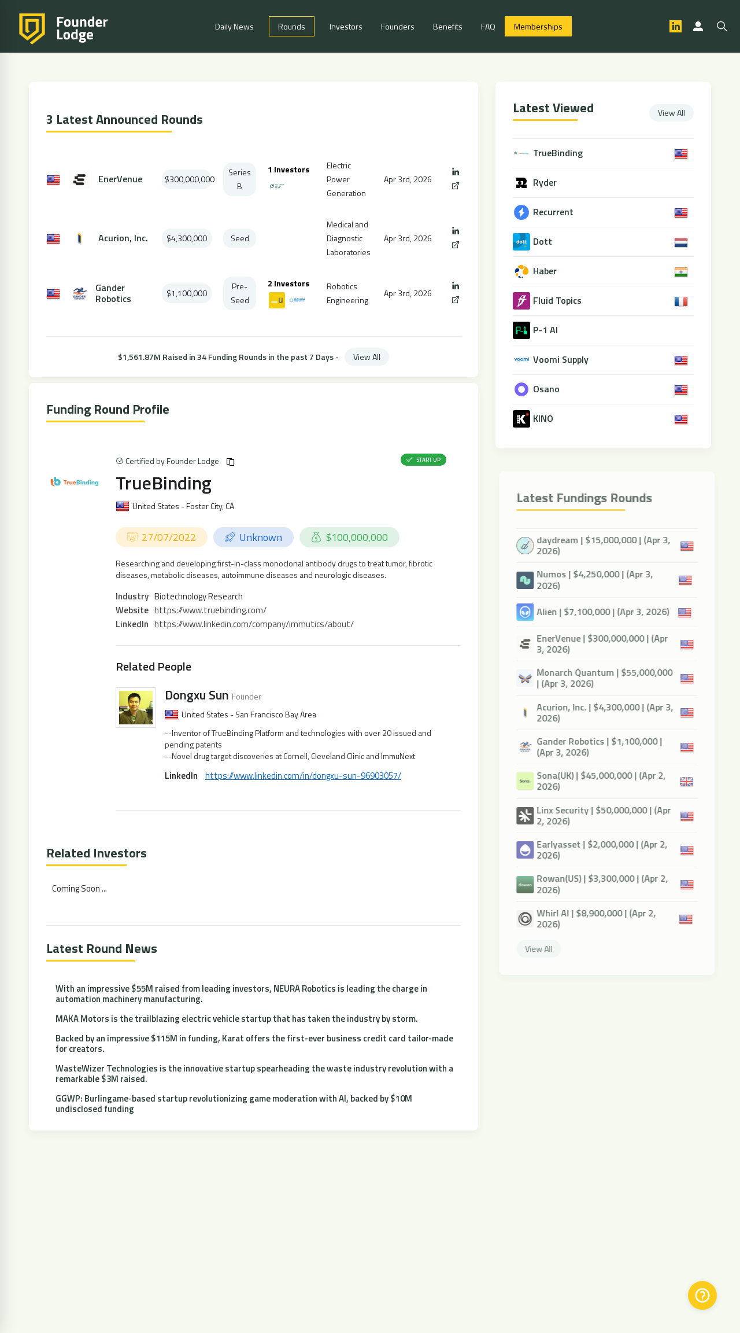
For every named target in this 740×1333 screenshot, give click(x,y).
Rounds (291, 26)
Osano (547, 389)
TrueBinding (164, 482)
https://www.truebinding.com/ (210, 610)
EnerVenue (120, 179)
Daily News (234, 26)
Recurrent (554, 212)
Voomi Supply (562, 359)
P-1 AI (546, 330)
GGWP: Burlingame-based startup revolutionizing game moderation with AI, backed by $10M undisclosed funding (234, 1103)
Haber (546, 271)
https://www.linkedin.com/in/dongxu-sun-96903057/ (303, 775)
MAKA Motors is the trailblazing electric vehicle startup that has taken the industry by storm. (237, 1018)
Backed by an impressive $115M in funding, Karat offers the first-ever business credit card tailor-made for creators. (254, 1043)
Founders (398, 26)
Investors (346, 26)
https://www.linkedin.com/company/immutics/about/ (254, 624)
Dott (543, 241)
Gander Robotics (113, 293)
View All (366, 357)
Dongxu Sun (197, 695)
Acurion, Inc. (123, 238)
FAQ (488, 26)
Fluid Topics (558, 300)
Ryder (546, 182)
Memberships (538, 26)
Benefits (447, 26)
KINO (544, 418)
